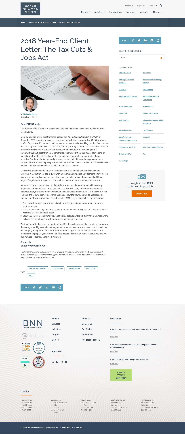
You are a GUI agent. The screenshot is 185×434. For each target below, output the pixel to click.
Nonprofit (146, 138)
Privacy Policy (67, 428)
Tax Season (91, 270)
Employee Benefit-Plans (128, 97)
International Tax (125, 131)
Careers (144, 12)
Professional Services (127, 148)
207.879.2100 (26, 411)
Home (23, 23)
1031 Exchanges (125, 74)
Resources (33, 23)
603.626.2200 (116, 411)
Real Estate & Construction (153, 148)
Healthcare (123, 114)
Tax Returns (74, 270)
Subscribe (142, 194)
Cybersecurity (148, 91)
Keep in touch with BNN (121, 376)
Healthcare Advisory (150, 114)
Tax (144, 155)
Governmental (148, 107)
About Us (157, 12)
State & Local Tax (125, 155)
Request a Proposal (91, 340)
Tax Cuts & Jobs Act (37, 270)
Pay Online (141, 6)
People (84, 12)
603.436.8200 (146, 411)
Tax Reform (58, 270)
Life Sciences (148, 131)
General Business (125, 107)
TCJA (31, 277)
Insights (130, 12)
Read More (114, 338)
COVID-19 (122, 91)
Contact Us (129, 6)
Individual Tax (124, 121)
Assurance (147, 74)
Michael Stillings (30, 115)
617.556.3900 (56, 413)
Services (98, 12)
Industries (114, 12)
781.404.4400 (86, 411)
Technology (123, 162)
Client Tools (153, 6)
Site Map (79, 428)
